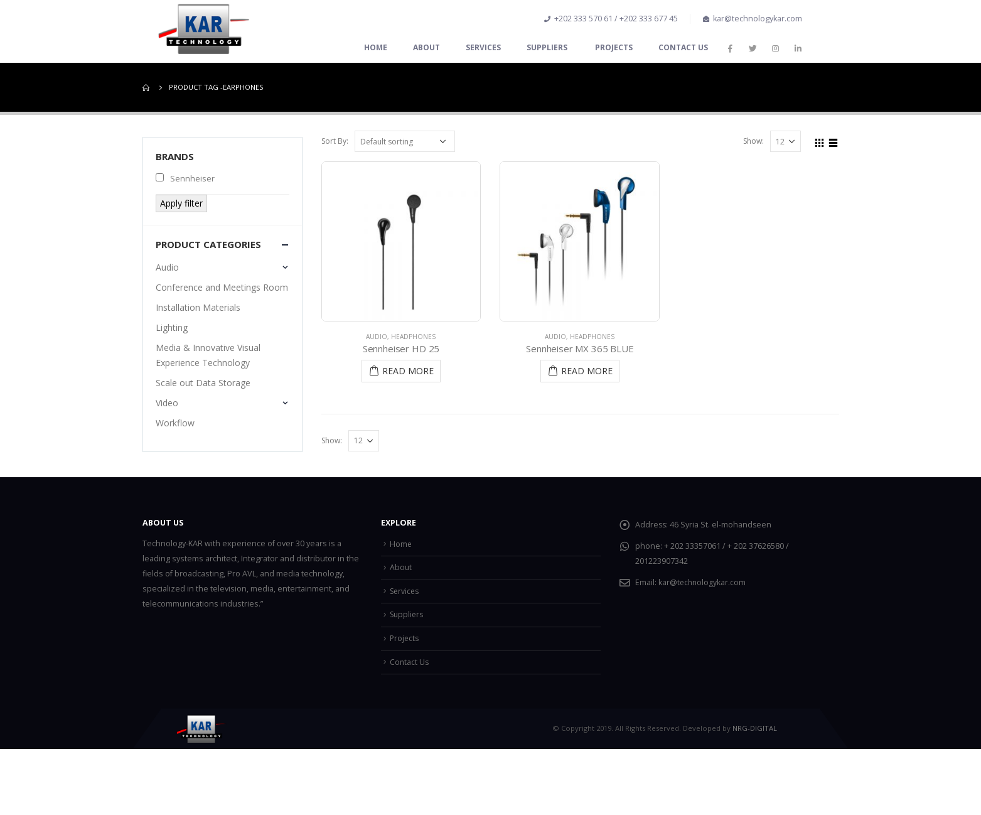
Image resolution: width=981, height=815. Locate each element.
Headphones (413, 336)
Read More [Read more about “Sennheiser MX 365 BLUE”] (587, 371)
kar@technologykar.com (703, 582)
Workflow (175, 423)
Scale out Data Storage (203, 383)
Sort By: (334, 141)
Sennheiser (185, 178)
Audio (376, 336)
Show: (753, 141)
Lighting (172, 327)
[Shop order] (405, 141)
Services (483, 47)
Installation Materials (198, 307)
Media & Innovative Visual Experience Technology (208, 355)
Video (167, 403)
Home (375, 47)
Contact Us (683, 47)
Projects (614, 47)
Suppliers (548, 47)
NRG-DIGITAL (754, 728)
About (426, 47)
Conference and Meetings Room (222, 287)
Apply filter (181, 203)
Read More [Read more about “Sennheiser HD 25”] (408, 371)
